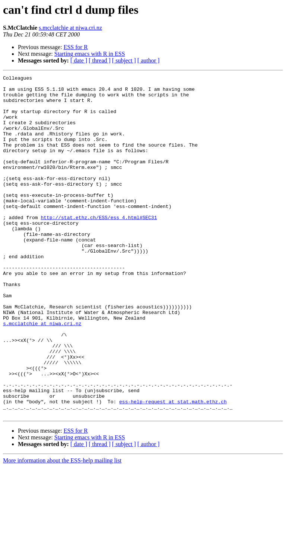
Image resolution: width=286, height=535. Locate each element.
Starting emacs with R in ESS (89, 54)
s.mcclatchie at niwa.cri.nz (70, 28)
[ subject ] (124, 60)
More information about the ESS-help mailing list (62, 528)
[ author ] (148, 60)
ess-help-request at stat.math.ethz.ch (173, 467)
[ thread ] (100, 60)
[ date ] (78, 60)
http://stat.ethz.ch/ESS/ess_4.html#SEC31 (99, 246)
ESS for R (76, 47)
